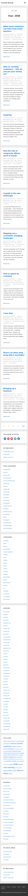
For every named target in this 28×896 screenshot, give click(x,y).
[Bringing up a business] (9, 395)
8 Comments (8, 321)
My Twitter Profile (7, 857)
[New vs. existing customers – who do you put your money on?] (9, 78)
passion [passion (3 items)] (9, 761)
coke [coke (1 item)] (16, 741)
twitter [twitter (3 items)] (11, 764)
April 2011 (5, 662)
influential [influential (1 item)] (5, 751)
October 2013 (6, 631)
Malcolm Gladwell (16, 246)
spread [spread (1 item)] (4, 764)
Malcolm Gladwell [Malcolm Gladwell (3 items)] (8, 757)
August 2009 (6, 701)
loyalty (22, 85)
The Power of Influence (8, 825)
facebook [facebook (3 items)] (10, 749)
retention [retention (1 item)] (18, 761)
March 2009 (6, 715)
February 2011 (6, 667)
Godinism (10, 397)
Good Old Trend (6, 805)
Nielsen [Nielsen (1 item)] (21, 759)
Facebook (5, 483)
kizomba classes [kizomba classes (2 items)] (7, 753)
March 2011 (6, 664)
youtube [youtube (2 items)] (10, 773)
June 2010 (5, 679)
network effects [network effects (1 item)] (17, 759)
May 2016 (5, 625)
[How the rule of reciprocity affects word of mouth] (9, 160)
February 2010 (6, 690)
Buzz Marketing (6, 478)
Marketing (18, 37)
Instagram (3, 886)
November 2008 (6, 726)
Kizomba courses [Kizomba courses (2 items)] (15, 753)
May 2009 (5, 709)
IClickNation (6, 811)
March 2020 (6, 620)
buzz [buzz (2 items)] (13, 741)
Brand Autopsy (6, 794)
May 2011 (5, 659)
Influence (12, 37)
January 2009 (6, 720)
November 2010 (6, 673)
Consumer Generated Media (9, 802)
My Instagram (6, 854)
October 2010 (6, 676)
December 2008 (6, 723)
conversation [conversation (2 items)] (6, 743)
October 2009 (6, 695)
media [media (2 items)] (4, 759)
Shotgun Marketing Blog (8, 819)
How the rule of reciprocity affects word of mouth (11, 153)
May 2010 (5, 681)
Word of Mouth (14, 82)
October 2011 (6, 645)
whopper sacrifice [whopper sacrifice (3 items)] (12, 770)
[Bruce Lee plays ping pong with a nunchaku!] (9, 359)
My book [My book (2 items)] (12, 759)
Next (23, 426)
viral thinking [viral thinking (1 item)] (17, 767)
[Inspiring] (9, 119)
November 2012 (6, 637)
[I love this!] (9, 318)
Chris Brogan (6, 797)
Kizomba (5, 497)
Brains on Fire (6, 791)
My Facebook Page (7, 851)
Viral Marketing (13, 361)
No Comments (6, 39)
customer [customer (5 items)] (13, 743)
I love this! (8, 313)
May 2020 (5, 614)
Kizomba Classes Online (8, 451)
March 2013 (6, 634)
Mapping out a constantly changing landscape (12, 235)
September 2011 (7, 648)
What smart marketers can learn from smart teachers (13, 28)
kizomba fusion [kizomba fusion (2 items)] (14, 755)
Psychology (6, 82)
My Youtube (5, 859)
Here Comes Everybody (8, 808)
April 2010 (5, 684)
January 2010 (6, 693)
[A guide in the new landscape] (9, 200)
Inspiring (7, 115)
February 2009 (6, 718)
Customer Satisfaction (14, 80)
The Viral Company (7, 827)
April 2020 (5, 617)
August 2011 (6, 650)
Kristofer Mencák (7, 3)
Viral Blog (5, 833)
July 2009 (5, 704)
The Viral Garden (7, 830)
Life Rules (5, 500)
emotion (20, 39)
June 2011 (5, 656)
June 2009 (5, 706)
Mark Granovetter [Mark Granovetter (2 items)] (18, 757)
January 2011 (6, 670)
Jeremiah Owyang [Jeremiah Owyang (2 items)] (11, 751)
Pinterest (3, 888)
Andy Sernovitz (6, 785)
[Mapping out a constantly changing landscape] (9, 242)
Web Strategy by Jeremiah (9, 836)
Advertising (6, 37)
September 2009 (7, 698)
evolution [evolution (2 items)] (14, 746)
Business (5, 80)
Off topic (5, 508)
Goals (4, 486)
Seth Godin (5, 816)
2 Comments (20, 121)
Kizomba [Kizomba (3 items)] (18, 751)
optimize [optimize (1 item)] (4, 761)
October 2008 (6, 729)
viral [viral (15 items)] (15, 764)
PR (8, 202)
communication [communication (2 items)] (20, 741)
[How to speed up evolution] (9, 280)
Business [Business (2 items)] (10, 741)
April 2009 (5, 712)
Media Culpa (6, 813)
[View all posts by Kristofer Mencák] (10, 34)
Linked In (24, 886)
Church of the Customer (8, 799)
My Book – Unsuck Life (8, 457)
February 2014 (6, 628)
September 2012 (7, 639)
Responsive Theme (22, 892)
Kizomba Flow (6, 454)
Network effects (6, 506)
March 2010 (6, 687)
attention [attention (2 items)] (5, 741)
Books (4, 472)
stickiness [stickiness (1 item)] (7, 764)
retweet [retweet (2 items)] (22, 761)
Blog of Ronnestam (7, 788)
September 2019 (7, 623)
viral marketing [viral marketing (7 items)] (9, 767)
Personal (11, 121)
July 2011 (5, 653)
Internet (5, 202)
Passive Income (6, 511)
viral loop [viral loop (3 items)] (20, 764)
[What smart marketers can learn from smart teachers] (9, 35)
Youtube (8, 886)
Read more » (6, 56)
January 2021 (6, 611)
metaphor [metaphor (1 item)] (8, 759)
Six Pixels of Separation (8, 822)
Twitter (18, 886)
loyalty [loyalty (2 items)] (21, 755)
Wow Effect (5, 839)
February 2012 (6, 642)
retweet (12, 323)
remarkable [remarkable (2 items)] (14, 761)
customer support (14, 85)
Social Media (13, 202)
